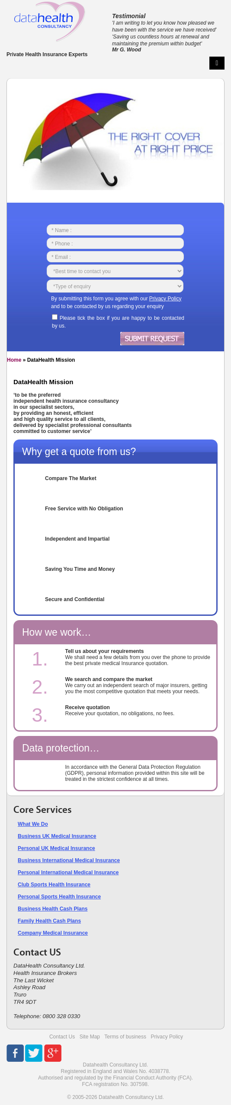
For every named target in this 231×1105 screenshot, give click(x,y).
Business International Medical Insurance (69, 860)
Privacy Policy (167, 1037)
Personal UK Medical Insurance (56, 848)
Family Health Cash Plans (49, 921)
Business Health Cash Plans (52, 909)
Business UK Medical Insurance (57, 836)
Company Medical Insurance (53, 933)
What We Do (33, 824)
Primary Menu (217, 63)
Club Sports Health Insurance (54, 885)
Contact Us (62, 1037)
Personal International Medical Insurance (68, 872)
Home (14, 360)
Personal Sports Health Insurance (59, 897)
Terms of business (125, 1037)
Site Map (90, 1037)
